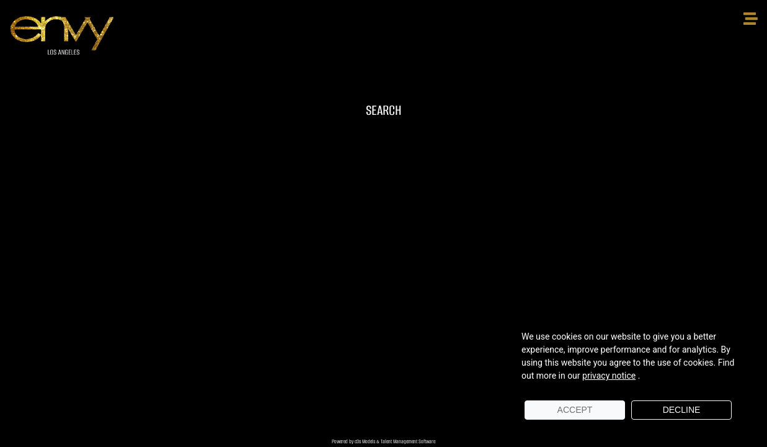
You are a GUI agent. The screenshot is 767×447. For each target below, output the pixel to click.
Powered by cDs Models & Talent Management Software (383, 441)
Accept (575, 410)
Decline (682, 410)
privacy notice (609, 376)
